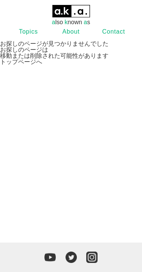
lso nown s (71, 15)
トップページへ (21, 62)
